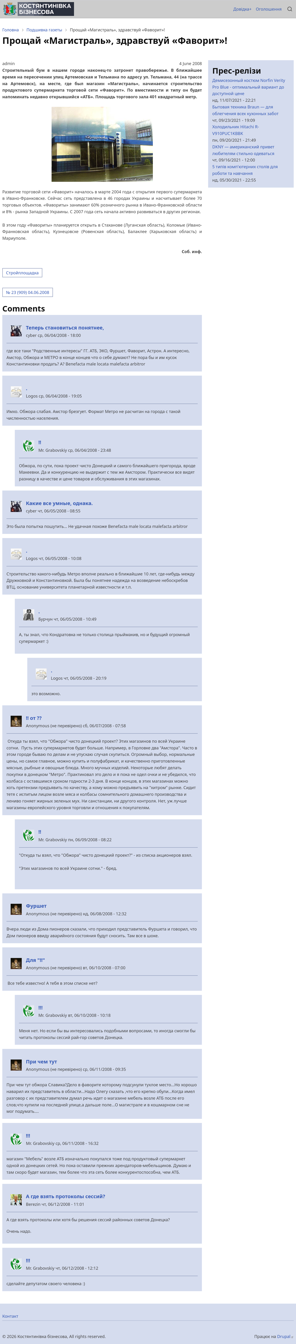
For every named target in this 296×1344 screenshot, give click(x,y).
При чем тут (41, 1061)
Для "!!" (35, 960)
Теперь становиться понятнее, (65, 327)
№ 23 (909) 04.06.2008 (27, 292)
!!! (40, 1007)
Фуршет (36, 905)
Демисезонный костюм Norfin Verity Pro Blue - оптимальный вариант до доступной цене (248, 87)
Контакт (10, 1316)
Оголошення (269, 9)
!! (39, 442)
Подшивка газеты (44, 30)
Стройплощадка (22, 272)
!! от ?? (34, 718)
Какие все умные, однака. (59, 503)
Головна (10, 30)
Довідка (241, 9)
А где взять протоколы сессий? (65, 1196)
